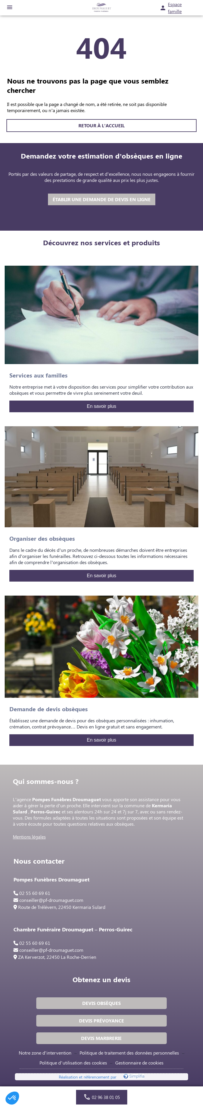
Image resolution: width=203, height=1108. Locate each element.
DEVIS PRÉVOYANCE (101, 1020)
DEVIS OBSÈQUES (101, 1003)
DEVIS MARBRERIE (101, 1038)
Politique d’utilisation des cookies (73, 1063)
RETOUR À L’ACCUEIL (101, 125)
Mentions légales (29, 837)
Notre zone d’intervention (45, 1053)
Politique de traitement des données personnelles (129, 1053)
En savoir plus (101, 406)
